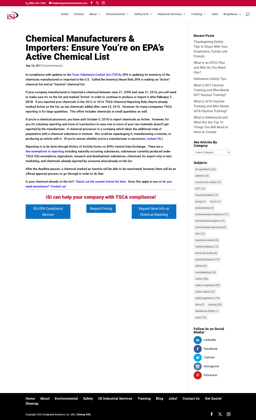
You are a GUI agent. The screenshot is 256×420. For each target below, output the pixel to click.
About (93, 14)
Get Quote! (213, 398)
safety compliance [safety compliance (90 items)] (207, 285)
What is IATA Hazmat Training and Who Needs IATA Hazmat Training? (211, 106)
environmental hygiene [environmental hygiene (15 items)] (210, 220)
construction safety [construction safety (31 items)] (208, 182)
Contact (79, 14)
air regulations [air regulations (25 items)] (205, 169)
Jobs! (214, 14)
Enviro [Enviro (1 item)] (215, 201)
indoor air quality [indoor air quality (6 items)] (206, 253)
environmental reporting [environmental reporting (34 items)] (210, 227)
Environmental (115, 14)
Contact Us (191, 398)
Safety (88, 398)
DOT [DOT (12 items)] (200, 188)
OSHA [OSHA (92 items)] (201, 266)
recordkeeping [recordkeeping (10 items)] (205, 272)
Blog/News (230, 14)
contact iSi (153, 139)
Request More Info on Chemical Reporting (154, 211)
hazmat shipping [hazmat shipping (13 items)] (206, 246)
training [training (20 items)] (215, 304)
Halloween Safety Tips (210, 79)
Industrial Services (170, 14)
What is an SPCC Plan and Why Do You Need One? (210, 67)
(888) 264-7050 (37, 3)
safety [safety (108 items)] (201, 278)
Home (65, 14)
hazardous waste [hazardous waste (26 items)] (206, 240)
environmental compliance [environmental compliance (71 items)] (212, 214)
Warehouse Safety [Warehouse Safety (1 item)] (206, 311)
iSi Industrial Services (115, 398)
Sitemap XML (84, 414)
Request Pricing (101, 208)
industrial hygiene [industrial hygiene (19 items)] (207, 259)
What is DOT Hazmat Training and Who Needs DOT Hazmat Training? (211, 90)
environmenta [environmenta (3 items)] (204, 208)
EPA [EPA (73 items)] (200, 233)
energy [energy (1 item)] (200, 201)
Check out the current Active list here (101, 181)
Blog (159, 398)
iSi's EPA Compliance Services (48, 211)
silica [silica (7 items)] (199, 304)
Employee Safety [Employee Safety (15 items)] (206, 195)
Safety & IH (141, 14)
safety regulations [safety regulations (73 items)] (207, 298)
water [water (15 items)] (200, 317)
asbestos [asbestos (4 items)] (202, 175)
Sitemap (32, 403)
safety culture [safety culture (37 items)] (205, 291)
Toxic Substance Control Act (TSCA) (96, 75)
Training (196, 14)
